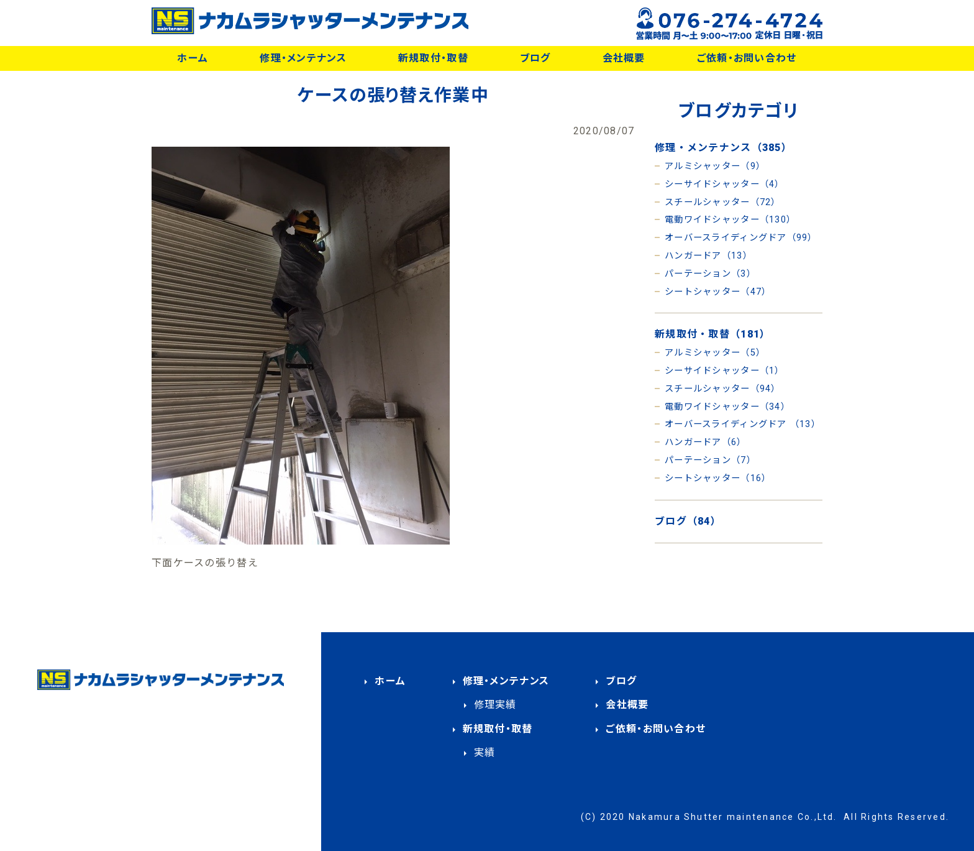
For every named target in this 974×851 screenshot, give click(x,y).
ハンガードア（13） (708, 256)
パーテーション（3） (710, 274)
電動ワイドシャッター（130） (730, 219)
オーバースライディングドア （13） (743, 424)
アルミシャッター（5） (715, 352)
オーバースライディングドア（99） (741, 237)
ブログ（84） (688, 521)
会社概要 (624, 58)
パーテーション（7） (710, 460)
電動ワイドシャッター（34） (727, 407)
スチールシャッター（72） (723, 202)
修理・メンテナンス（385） (723, 148)
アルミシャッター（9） (715, 166)
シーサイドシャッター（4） (725, 184)
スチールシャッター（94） (723, 389)
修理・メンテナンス (303, 58)
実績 (485, 752)
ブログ (535, 58)
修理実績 (495, 705)
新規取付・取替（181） (712, 334)
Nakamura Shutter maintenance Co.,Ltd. (733, 817)
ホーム (192, 58)
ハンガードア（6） (706, 442)
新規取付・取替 (433, 58)
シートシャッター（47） (718, 292)
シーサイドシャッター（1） (725, 371)
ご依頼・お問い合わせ (747, 58)
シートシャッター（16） (718, 478)
